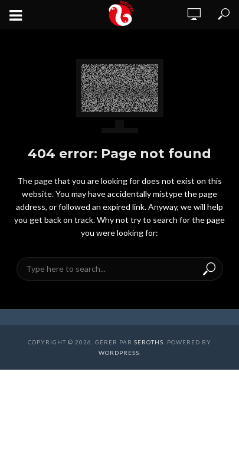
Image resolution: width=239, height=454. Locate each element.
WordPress (119, 352)
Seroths (148, 342)
